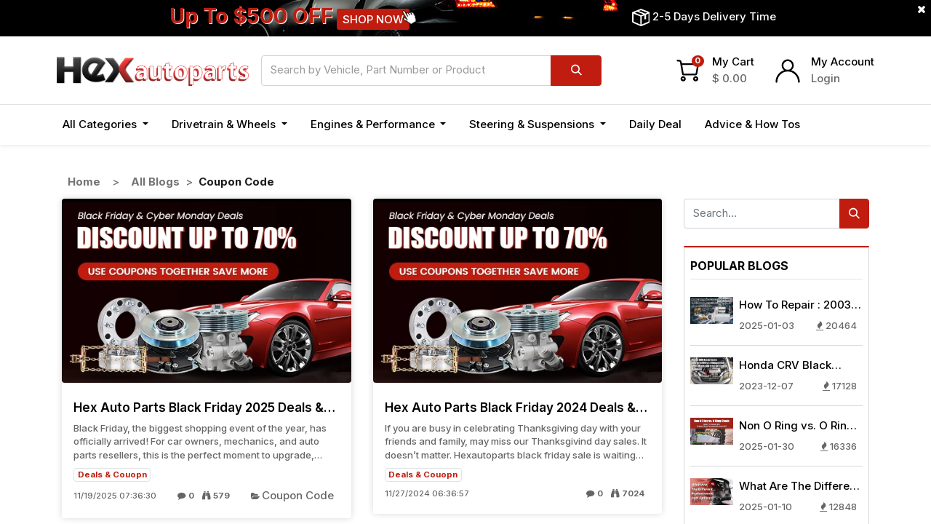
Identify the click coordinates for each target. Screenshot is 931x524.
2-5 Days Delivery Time (714, 16)
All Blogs (155, 181)
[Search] (576, 70)
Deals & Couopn (112, 474)
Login (825, 78)
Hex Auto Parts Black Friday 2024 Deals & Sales (510, 407)
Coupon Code (298, 495)
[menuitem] (655, 125)
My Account (842, 61)
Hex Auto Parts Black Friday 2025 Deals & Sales (198, 407)
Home (84, 181)
